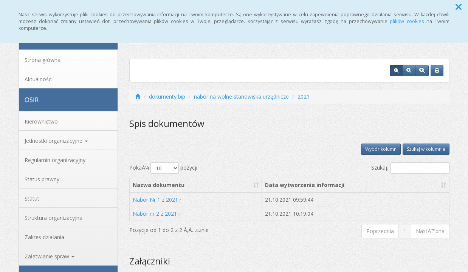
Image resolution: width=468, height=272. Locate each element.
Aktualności (39, 79)
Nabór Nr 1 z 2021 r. (158, 199)
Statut (32, 198)
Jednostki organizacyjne (56, 140)
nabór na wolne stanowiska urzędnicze (241, 96)
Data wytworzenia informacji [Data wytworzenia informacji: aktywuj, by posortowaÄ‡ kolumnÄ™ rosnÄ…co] (304, 185)
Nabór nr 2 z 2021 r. (157, 213)
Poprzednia (380, 231)
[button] (458, 6)
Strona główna (42, 59)
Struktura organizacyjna (53, 217)
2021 (304, 96)
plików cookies (407, 21)
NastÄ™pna (430, 231)
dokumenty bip (167, 96)
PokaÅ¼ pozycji (163, 168)
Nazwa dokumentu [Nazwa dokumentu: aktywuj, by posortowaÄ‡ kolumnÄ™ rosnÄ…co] (158, 185)
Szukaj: (410, 168)
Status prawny (42, 179)
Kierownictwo (41, 121)
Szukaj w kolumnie (426, 149)
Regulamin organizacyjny (55, 160)
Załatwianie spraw (49, 256)
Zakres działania (44, 237)
